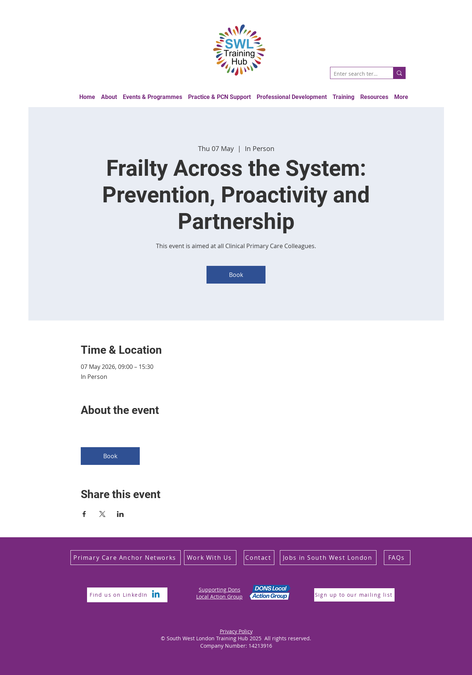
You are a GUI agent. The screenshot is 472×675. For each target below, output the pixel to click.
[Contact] (259, 557)
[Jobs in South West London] (328, 557)
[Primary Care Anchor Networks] (125, 557)
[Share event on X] (102, 514)
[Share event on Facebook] (84, 514)
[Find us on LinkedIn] (119, 594)
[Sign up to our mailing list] (354, 595)
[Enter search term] (356, 73)
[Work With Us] (210, 557)
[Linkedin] (155, 594)
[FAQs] (397, 557)
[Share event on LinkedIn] (120, 514)
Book (236, 275)
